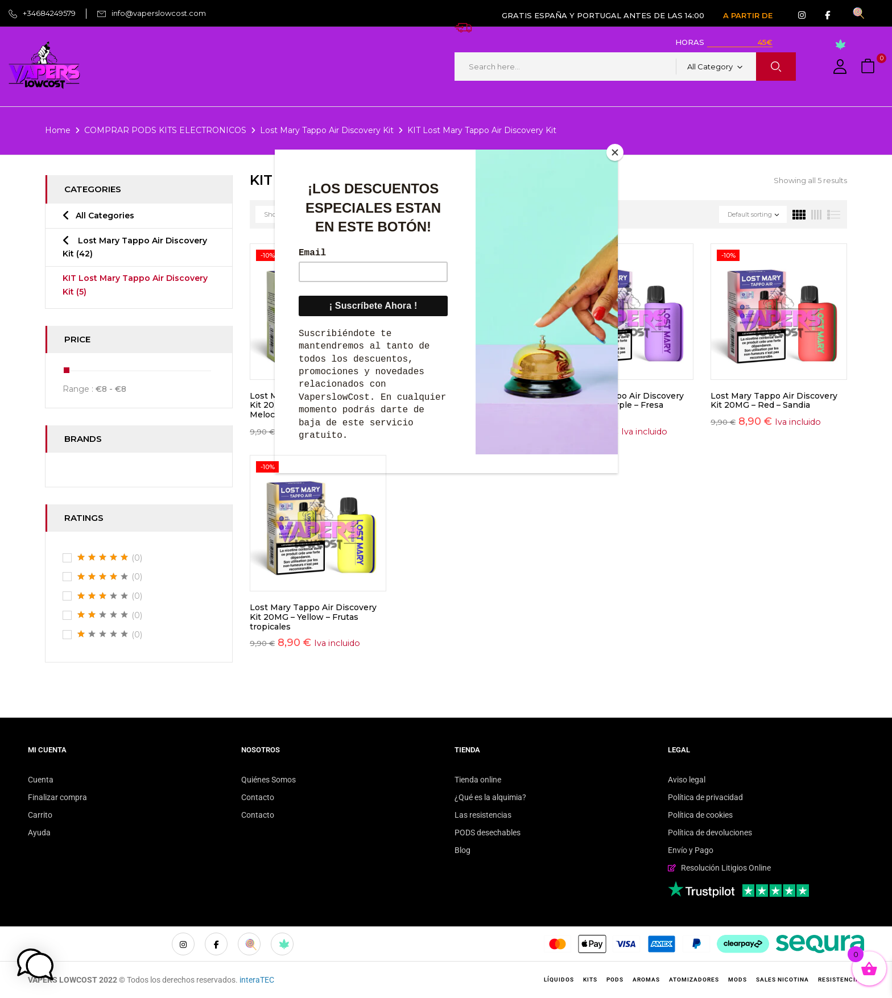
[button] (869, 67)
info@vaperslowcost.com (159, 13)
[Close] (614, 152)
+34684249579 (49, 13)
